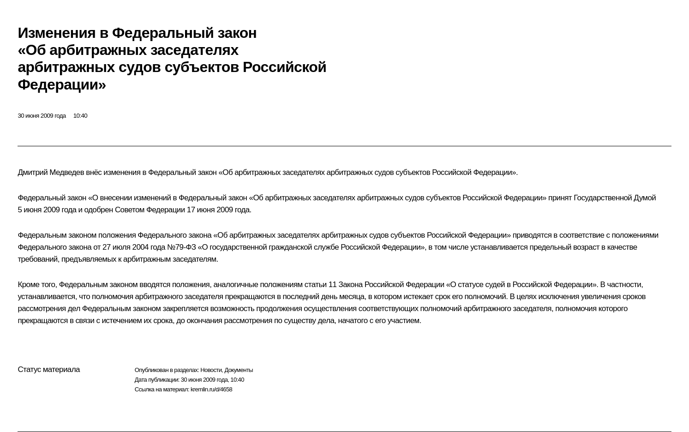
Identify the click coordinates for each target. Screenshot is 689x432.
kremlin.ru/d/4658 (211, 389)
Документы (238, 369)
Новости (211, 369)
